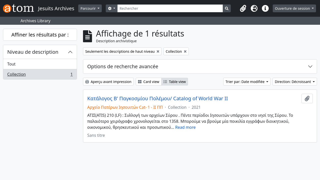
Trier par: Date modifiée (246, 81)
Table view (175, 81)
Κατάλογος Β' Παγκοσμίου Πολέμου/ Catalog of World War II (157, 99)
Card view (148, 81)
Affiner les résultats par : (39, 34)
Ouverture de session (293, 8)
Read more (185, 127)
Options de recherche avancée (122, 66)
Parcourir (88, 8)
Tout (11, 64)
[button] (243, 8)
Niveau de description (32, 51)
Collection (40, 75)
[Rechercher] (170, 8)
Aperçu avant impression (108, 81)
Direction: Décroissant (293, 81)
